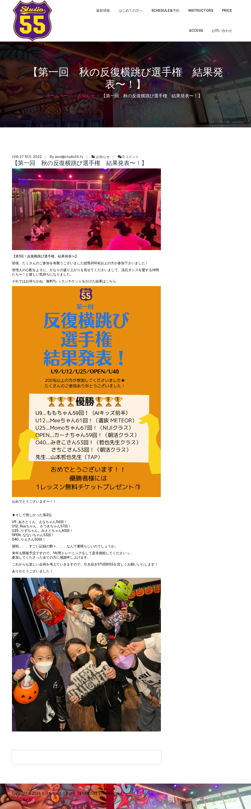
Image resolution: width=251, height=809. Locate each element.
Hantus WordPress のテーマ (33, 799)
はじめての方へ (131, 11)
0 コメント (128, 157)
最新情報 (103, 11)
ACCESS (196, 31)
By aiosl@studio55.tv (67, 157)
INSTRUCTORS (200, 11)
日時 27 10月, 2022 (27, 157)
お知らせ (86, 96)
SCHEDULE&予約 (165, 11)
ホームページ (59, 96)
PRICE (227, 11)
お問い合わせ (222, 31)
